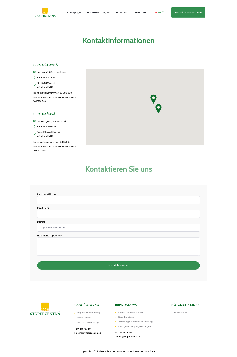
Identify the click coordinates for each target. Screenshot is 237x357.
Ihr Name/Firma (118, 198)
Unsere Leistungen (98, 12)
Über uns (121, 12)
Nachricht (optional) (118, 245)
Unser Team (141, 12)
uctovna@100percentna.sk (87, 333)
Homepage (74, 12)
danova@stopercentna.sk (127, 336)
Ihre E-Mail (118, 212)
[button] (188, 12)
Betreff (118, 226)
